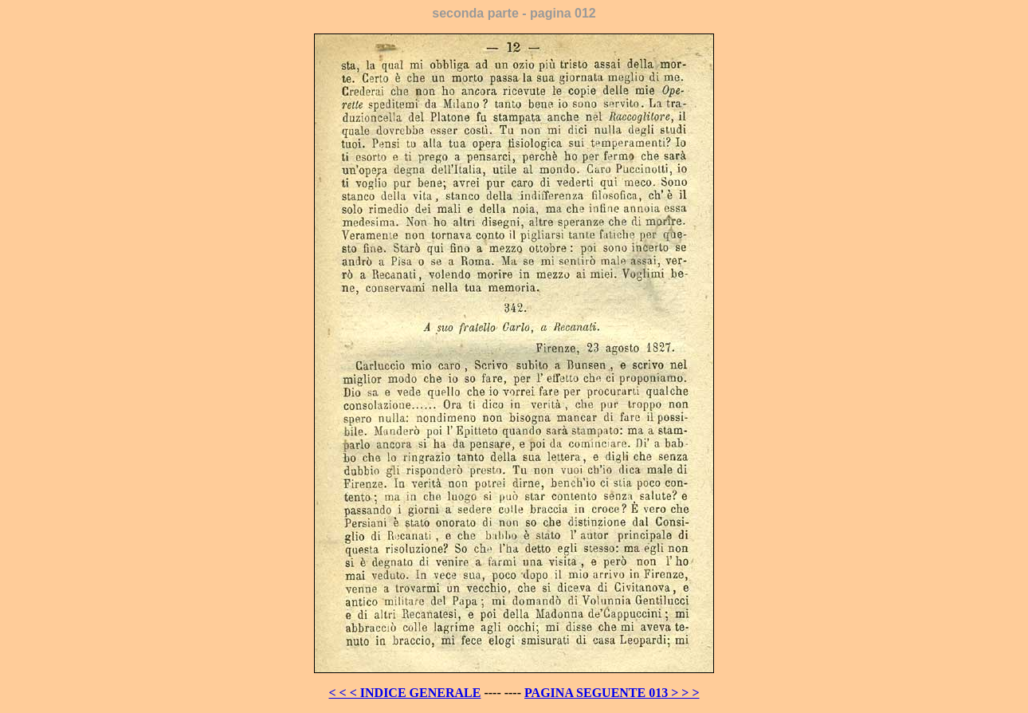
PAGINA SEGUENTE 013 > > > (612, 692)
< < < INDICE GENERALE (404, 692)
